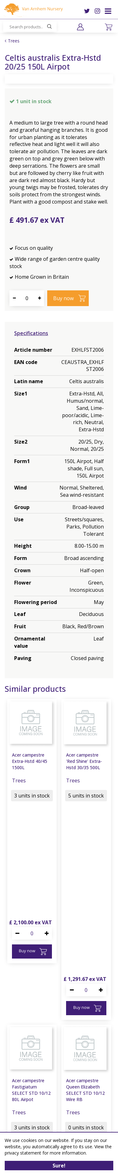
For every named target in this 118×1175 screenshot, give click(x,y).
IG (97, 11)
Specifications (31, 333)
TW (87, 11)
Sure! (59, 1165)
